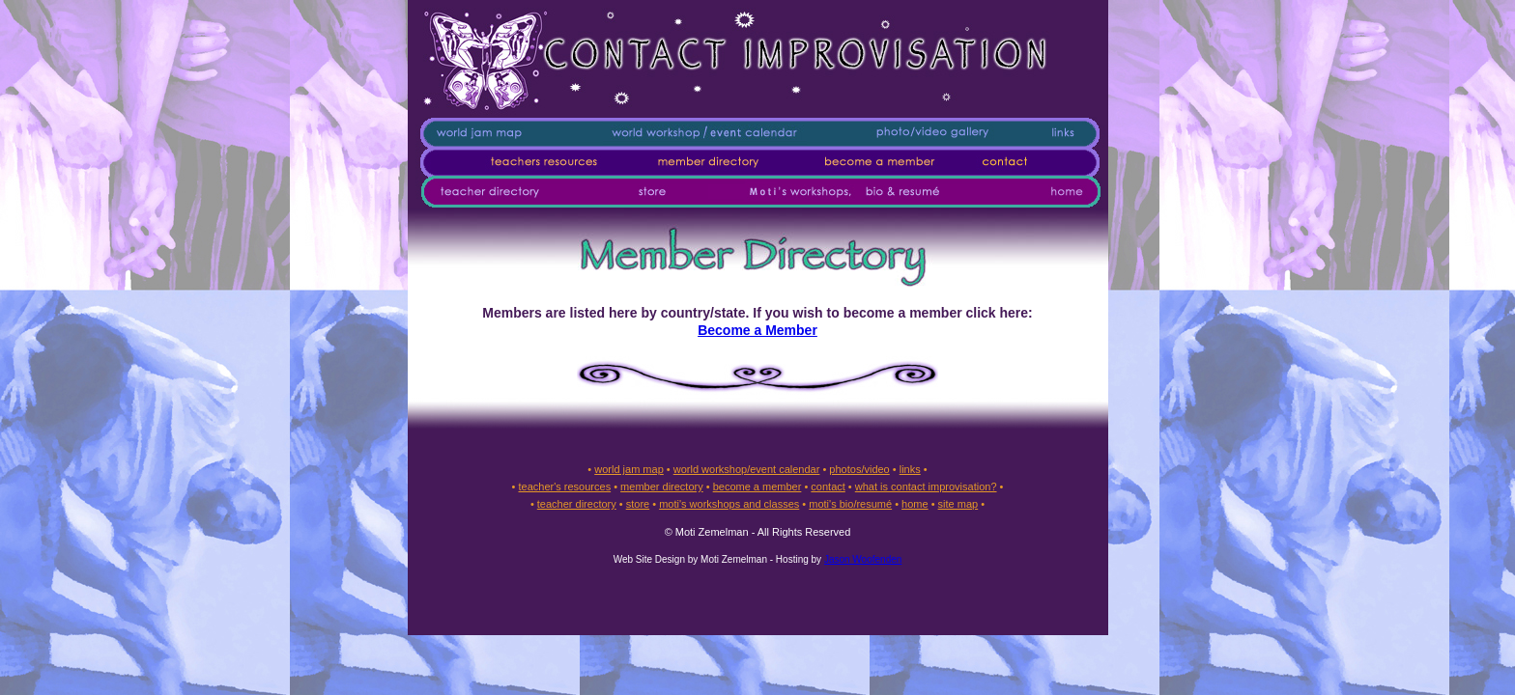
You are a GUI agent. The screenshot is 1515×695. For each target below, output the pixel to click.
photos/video (859, 469)
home (915, 504)
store (637, 504)
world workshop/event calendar (746, 469)
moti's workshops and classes (729, 504)
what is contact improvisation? (926, 486)
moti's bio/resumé (850, 504)
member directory (661, 486)
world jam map (629, 469)
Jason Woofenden (862, 559)
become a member (757, 486)
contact (827, 486)
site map (958, 504)
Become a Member (757, 330)
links (910, 469)
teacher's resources (564, 486)
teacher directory (576, 504)
